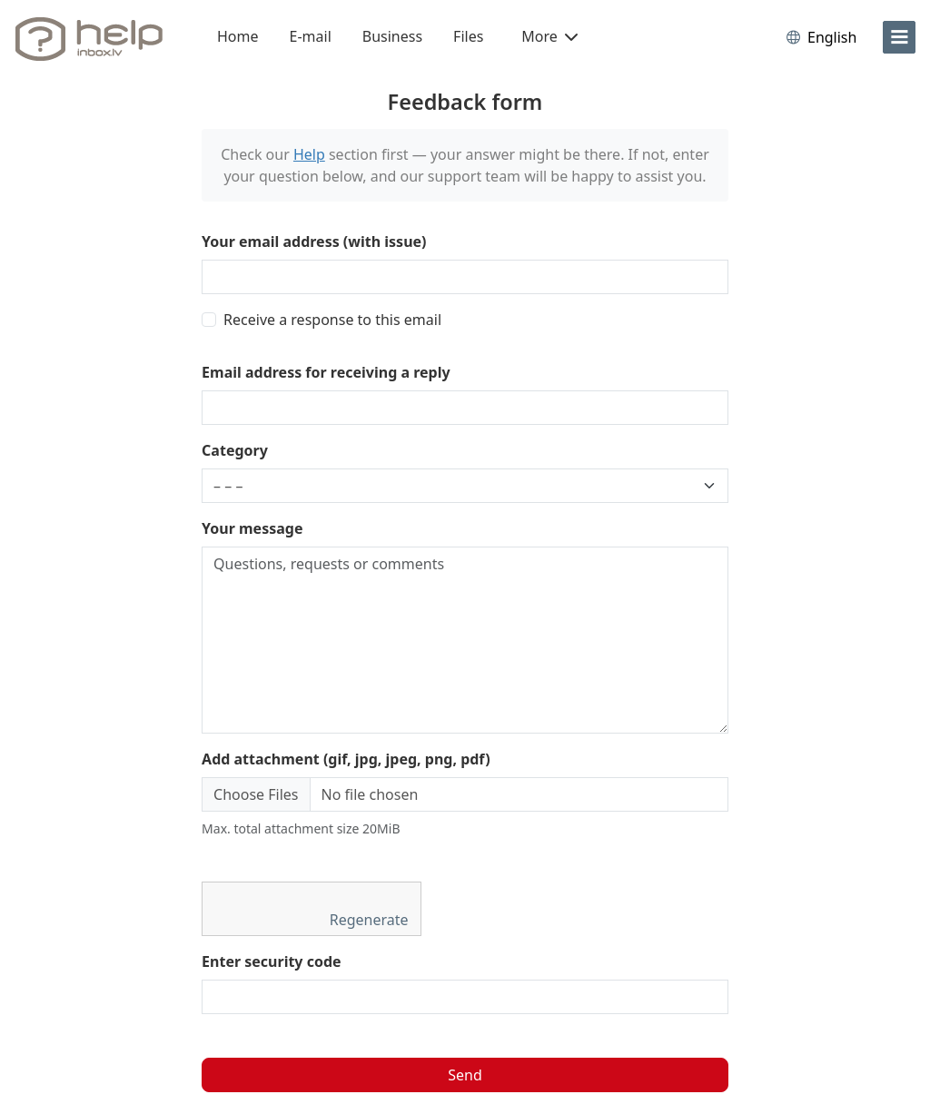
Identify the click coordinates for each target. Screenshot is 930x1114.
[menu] (899, 37)
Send (465, 1075)
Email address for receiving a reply (326, 372)
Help (309, 154)
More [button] (549, 36)
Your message (252, 528)
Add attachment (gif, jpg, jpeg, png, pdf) (346, 759)
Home (238, 36)
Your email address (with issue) (314, 241)
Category (235, 450)
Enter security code (271, 961)
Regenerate (371, 920)
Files (468, 36)
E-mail (310, 36)
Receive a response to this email (332, 320)
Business (392, 36)
